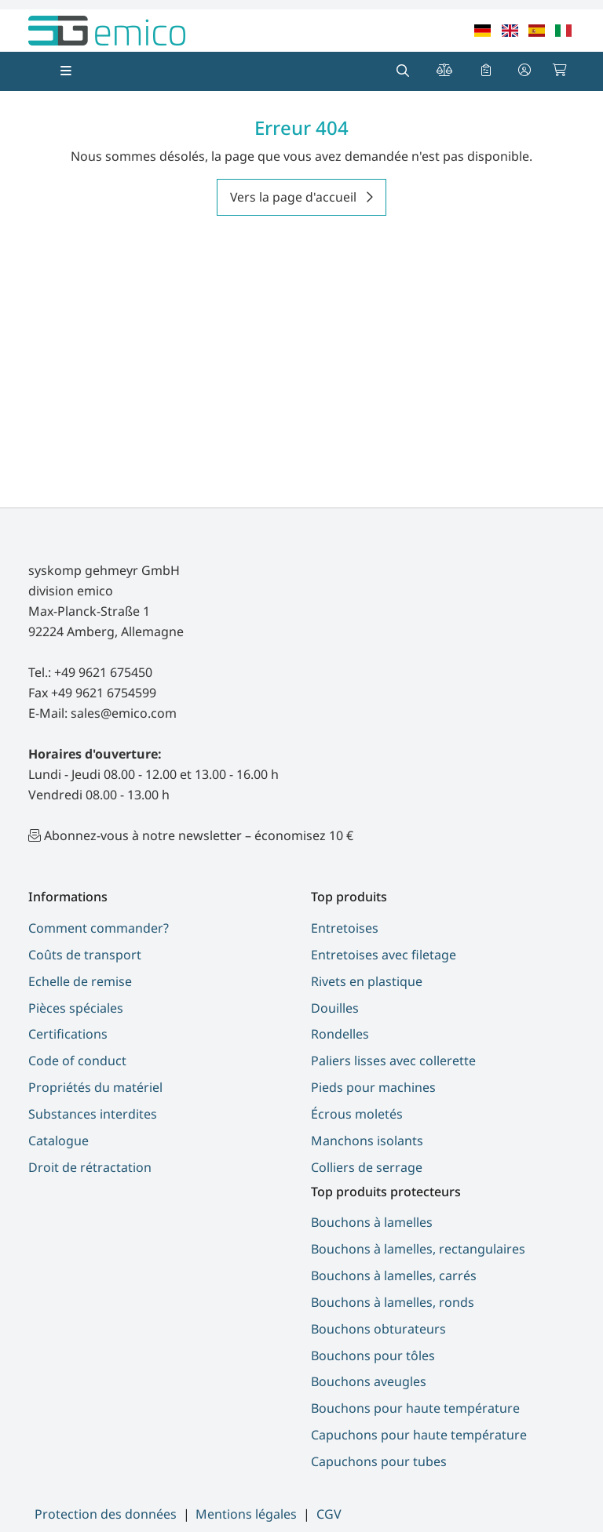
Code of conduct (77, 1060)
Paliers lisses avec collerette (393, 1060)
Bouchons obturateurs (378, 1328)
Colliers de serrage (366, 1167)
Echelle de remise (80, 981)
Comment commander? (98, 928)
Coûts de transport (84, 954)
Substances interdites (92, 1114)
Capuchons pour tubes (379, 1461)
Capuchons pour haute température (419, 1434)
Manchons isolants (367, 1140)
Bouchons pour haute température (415, 1408)
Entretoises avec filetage (383, 954)
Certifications (68, 1034)
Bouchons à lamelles (372, 1222)
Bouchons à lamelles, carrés (394, 1275)
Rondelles (340, 1034)
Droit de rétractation (90, 1167)
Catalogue (58, 1140)
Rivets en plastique (366, 981)
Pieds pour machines (373, 1087)
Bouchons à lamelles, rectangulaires (418, 1248)
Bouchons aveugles (368, 1381)
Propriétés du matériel (95, 1087)
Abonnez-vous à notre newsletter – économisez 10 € (198, 835)
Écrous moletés (357, 1114)
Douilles (335, 1008)
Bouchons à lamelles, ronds (392, 1302)
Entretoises (344, 928)
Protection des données (106, 1514)
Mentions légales (246, 1514)
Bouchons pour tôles (373, 1355)
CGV (329, 1514)
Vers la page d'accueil (295, 197)
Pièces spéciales (75, 1008)
